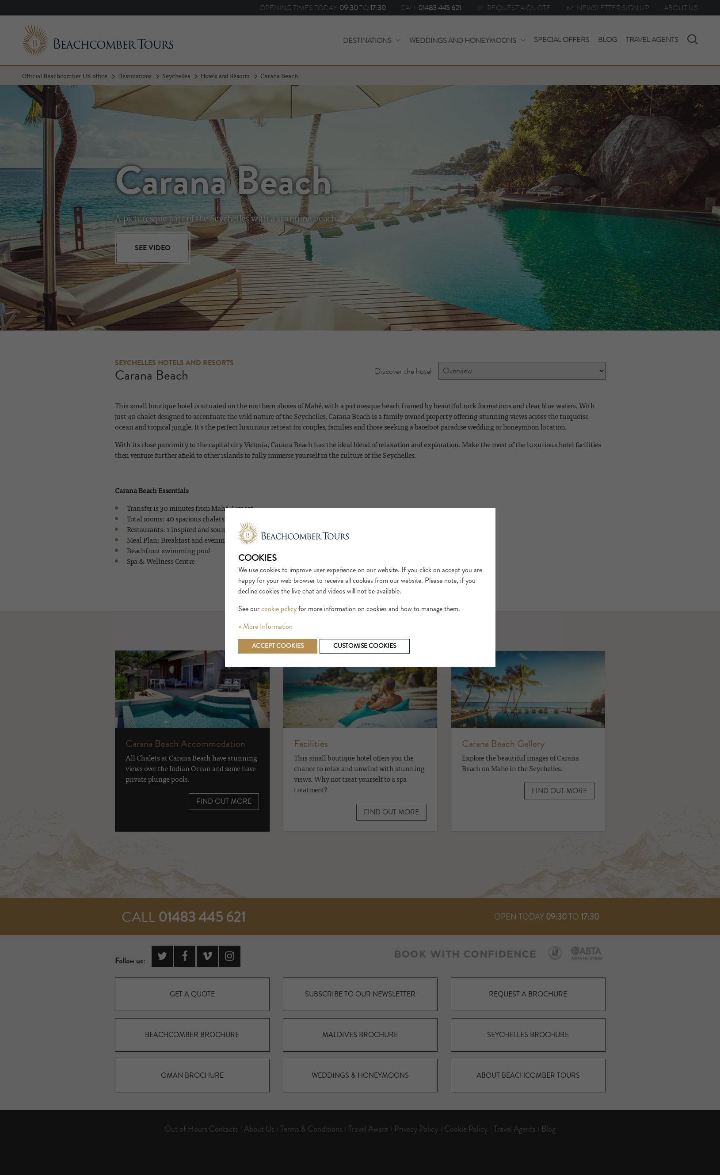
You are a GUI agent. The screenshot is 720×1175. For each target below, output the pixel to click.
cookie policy (279, 609)
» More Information (265, 626)
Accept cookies (278, 646)
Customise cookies (364, 646)
